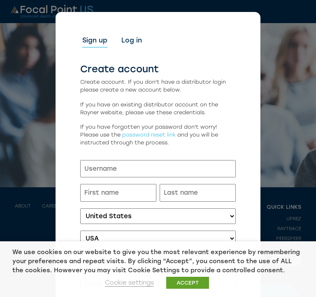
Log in (131, 40)
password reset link (149, 135)
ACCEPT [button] (188, 283)
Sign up (94, 40)
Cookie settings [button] (129, 282)
